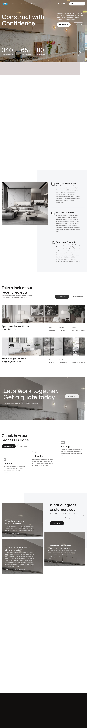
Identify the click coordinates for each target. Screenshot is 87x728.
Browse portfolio (78, 296)
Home (13, 3)
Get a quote (63, 24)
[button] (33, 4)
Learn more (78, 24)
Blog (25, 3)
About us (19, 3)
